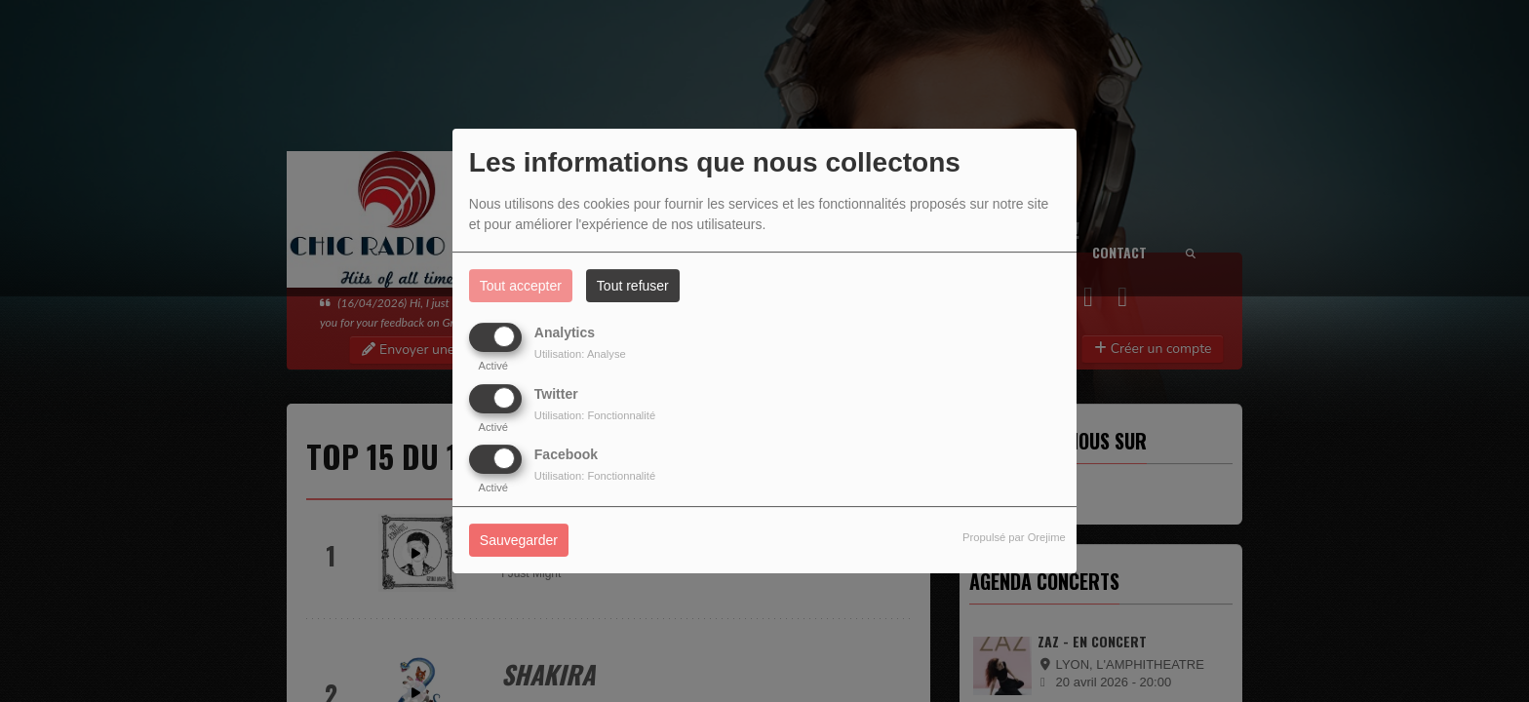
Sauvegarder (519, 540)
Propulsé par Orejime (1014, 537)
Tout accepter (521, 285)
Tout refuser (633, 285)
